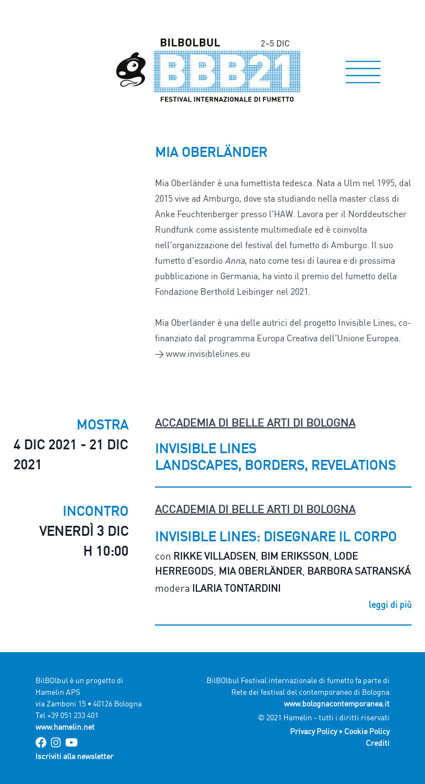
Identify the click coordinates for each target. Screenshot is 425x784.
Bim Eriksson (295, 556)
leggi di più (390, 604)
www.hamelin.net (65, 726)
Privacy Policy (313, 731)
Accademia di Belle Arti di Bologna (255, 422)
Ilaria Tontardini (236, 588)
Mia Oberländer (260, 571)
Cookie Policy (367, 731)
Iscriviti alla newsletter (74, 756)
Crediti (378, 742)
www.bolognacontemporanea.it (337, 703)
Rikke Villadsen (214, 556)
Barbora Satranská (359, 571)
